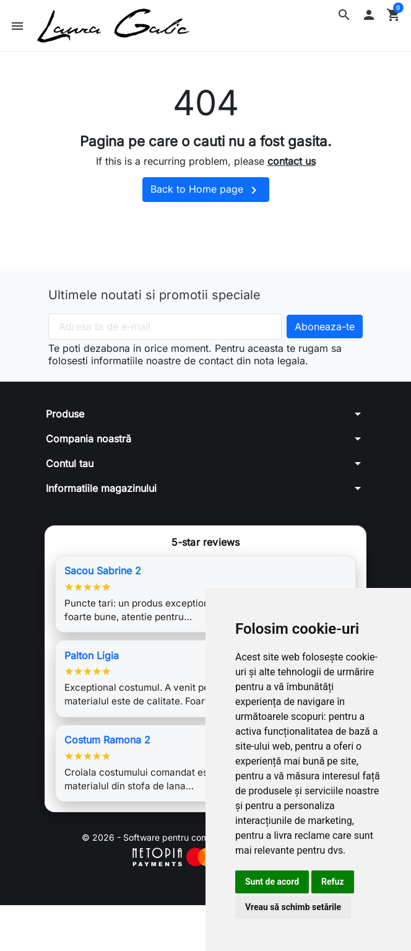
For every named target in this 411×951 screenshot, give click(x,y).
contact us (291, 161)
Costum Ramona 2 (107, 740)
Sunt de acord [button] (272, 882)
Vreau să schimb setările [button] (293, 907)
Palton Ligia (91, 655)
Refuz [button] (332, 882)
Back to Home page (205, 190)
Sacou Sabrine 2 (102, 570)
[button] (344, 15)
